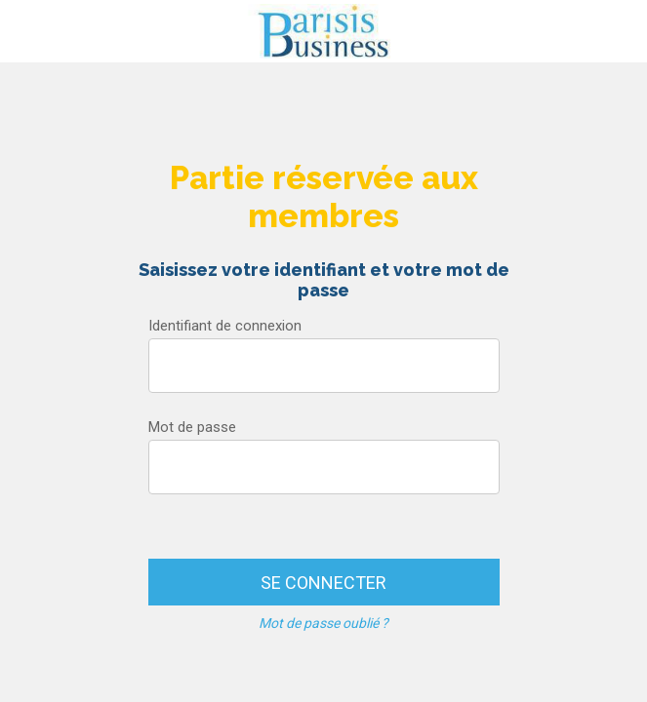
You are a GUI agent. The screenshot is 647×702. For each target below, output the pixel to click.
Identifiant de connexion (225, 325)
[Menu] (31, 31)
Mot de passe (192, 427)
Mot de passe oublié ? (323, 623)
